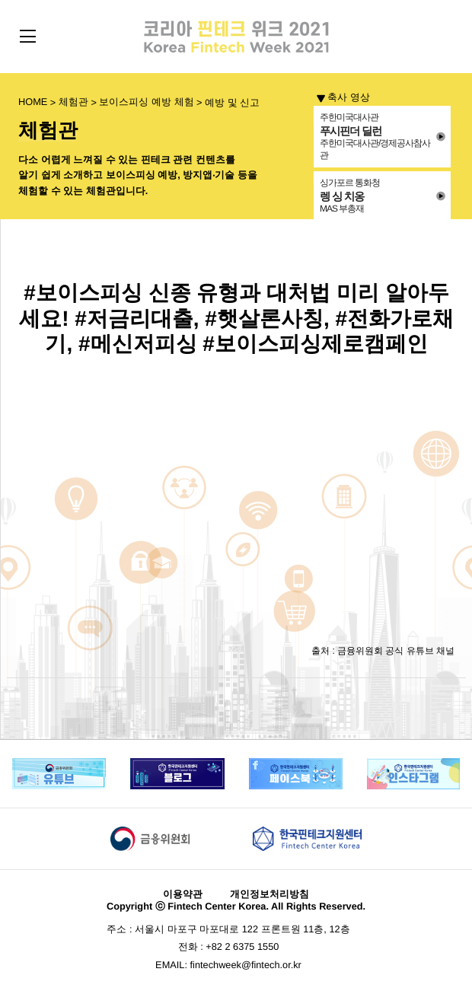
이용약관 (183, 894)
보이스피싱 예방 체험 (146, 102)
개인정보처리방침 (269, 894)
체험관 (73, 102)
